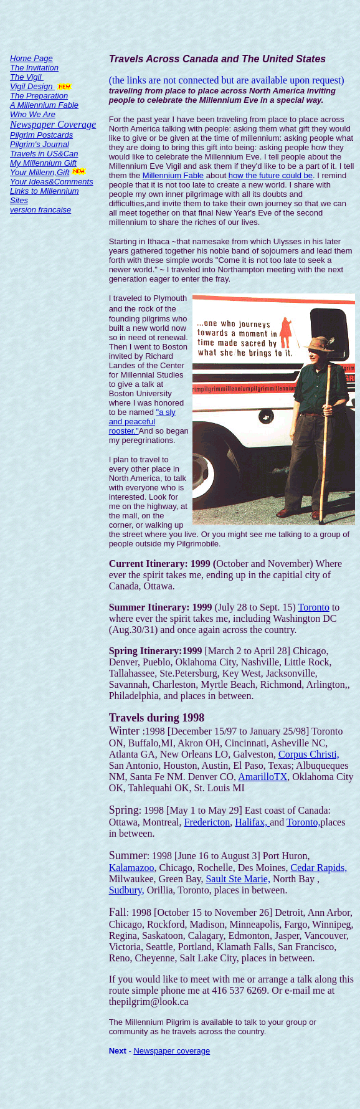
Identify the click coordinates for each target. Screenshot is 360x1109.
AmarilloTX (262, 776)
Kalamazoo (131, 867)
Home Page (31, 58)
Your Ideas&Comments (51, 181)
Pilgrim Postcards (41, 135)
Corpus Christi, (308, 754)
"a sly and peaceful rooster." (142, 421)
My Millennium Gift (43, 163)
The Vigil (27, 77)
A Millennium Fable (44, 105)
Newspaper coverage (171, 1050)
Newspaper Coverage (53, 124)
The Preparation (39, 95)
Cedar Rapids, (319, 867)
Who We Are (32, 114)
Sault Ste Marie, (238, 878)
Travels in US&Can (44, 153)
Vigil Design (32, 86)
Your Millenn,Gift (39, 172)
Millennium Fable (173, 175)
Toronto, (303, 822)
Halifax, (252, 822)
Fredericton (207, 822)
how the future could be (271, 175)
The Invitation (34, 67)
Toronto (313, 607)
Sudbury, (126, 890)
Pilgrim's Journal (39, 144)
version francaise (40, 209)
